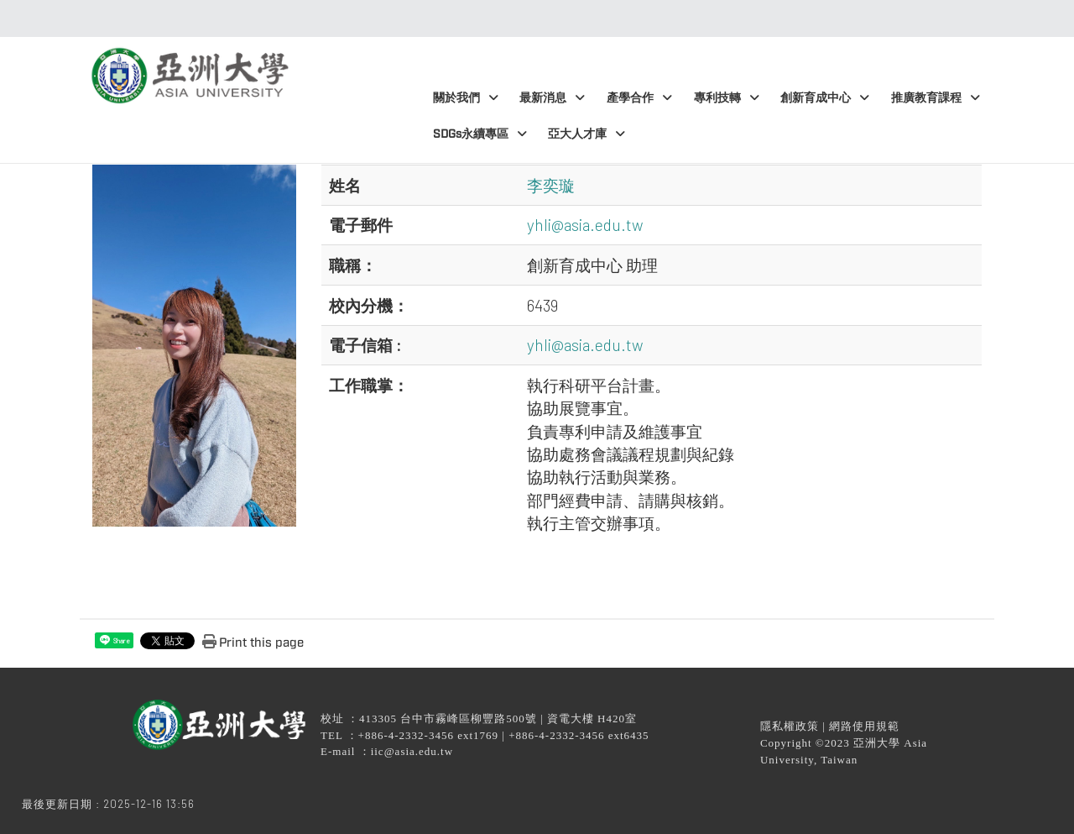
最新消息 (552, 98)
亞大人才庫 (586, 134)
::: (532, 18)
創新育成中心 (824, 98)
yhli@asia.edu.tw (585, 224)
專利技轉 (726, 98)
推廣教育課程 (935, 98)
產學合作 (639, 98)
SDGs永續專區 (480, 134)
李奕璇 (551, 185)
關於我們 (465, 98)
